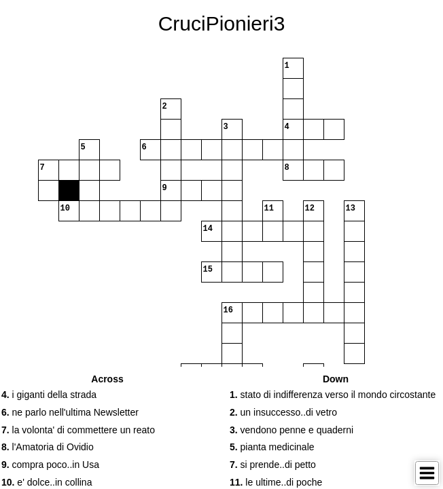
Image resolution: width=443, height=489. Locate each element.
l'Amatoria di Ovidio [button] (47, 446)
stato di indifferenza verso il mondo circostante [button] (333, 394)
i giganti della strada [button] (48, 394)
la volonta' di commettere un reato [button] (78, 429)
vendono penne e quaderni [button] (291, 429)
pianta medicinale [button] (272, 446)
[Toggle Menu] (427, 473)
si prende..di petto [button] (273, 464)
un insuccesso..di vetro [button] (283, 412)
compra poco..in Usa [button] (50, 464)
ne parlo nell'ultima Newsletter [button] (70, 412)
